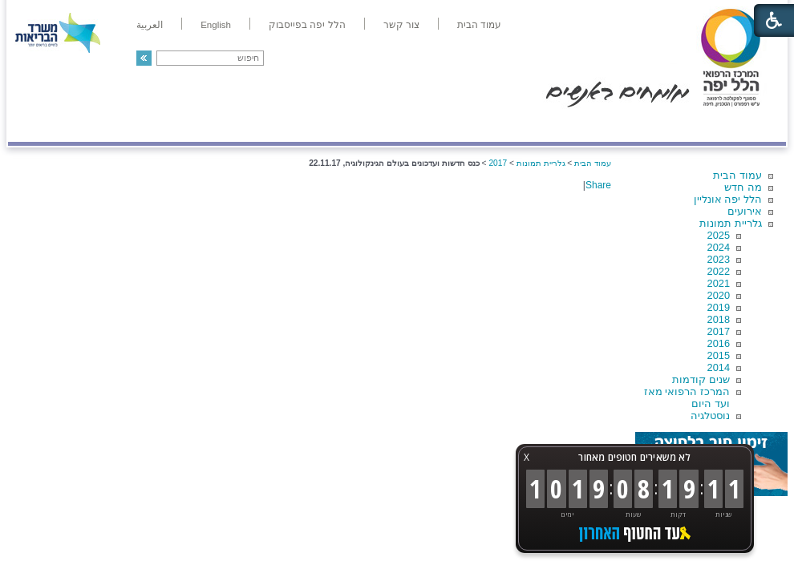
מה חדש (743, 187)
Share (598, 185)
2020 (718, 295)
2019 (718, 307)
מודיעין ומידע (740, 125)
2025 (718, 235)
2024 (718, 247)
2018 (718, 319)
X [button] (526, 457)
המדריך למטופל (452, 125)
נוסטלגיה (710, 416)
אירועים (744, 211)
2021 (718, 283)
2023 (718, 259)
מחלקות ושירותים (643, 125)
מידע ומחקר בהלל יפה (343, 125)
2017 (718, 331)
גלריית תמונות (730, 223)
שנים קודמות (701, 379)
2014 (718, 367)
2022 (718, 271)
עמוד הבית (737, 175)
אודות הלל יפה (545, 125)
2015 (718, 355)
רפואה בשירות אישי (222, 125)
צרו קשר (34, 125)
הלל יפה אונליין (728, 199)
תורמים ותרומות (113, 125)
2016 (718, 343)
